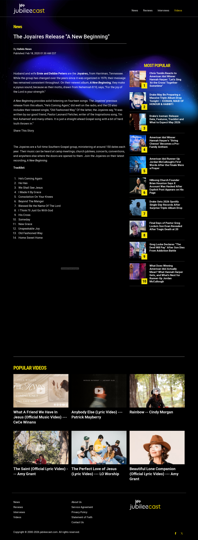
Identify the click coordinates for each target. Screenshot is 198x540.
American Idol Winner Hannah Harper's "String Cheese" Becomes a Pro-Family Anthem (165, 142)
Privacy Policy (79, 512)
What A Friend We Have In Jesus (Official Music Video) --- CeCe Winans (40, 417)
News (135, 10)
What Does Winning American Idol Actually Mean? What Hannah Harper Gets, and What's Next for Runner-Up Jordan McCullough (166, 273)
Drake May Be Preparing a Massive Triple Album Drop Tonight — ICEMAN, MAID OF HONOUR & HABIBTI (167, 99)
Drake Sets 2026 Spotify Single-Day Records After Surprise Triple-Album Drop (166, 204)
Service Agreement (82, 507)
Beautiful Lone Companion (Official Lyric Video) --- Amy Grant (154, 474)
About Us (76, 502)
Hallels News (24, 49)
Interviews (163, 10)
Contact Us (77, 522)
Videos (178, 10)
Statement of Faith (81, 517)
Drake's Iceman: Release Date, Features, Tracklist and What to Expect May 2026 (167, 119)
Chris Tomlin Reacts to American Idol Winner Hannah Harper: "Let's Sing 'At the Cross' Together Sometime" (165, 79)
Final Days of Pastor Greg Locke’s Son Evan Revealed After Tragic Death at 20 (166, 226)
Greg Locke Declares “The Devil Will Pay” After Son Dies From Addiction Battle (167, 247)
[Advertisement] (157, 47)
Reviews (148, 10)
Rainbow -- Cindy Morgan (151, 412)
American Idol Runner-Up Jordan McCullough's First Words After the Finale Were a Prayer (167, 163)
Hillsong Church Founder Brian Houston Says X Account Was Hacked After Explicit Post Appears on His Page (167, 186)
